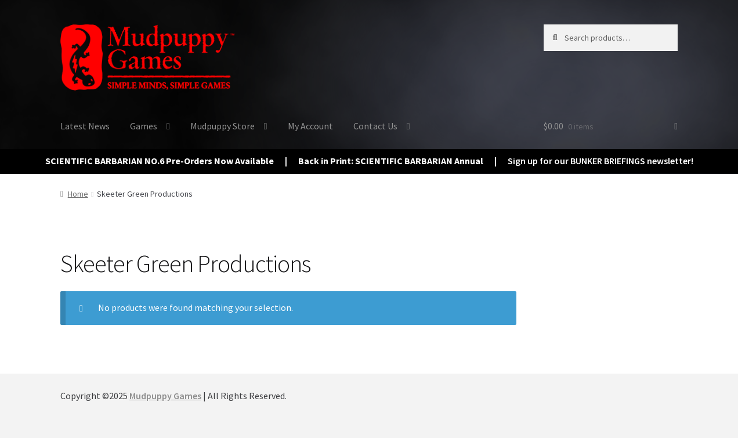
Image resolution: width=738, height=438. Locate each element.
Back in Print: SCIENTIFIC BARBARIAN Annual (390, 160)
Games (143, 126)
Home (78, 194)
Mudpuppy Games (165, 395)
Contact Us (375, 126)
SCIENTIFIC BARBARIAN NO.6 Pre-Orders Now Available (159, 160)
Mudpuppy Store (222, 126)
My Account (310, 126)
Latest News (85, 126)
